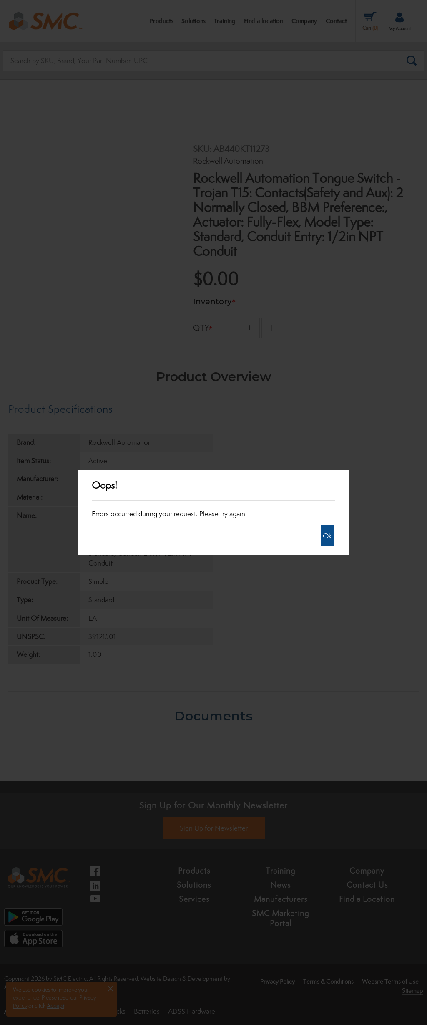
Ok (327, 535)
